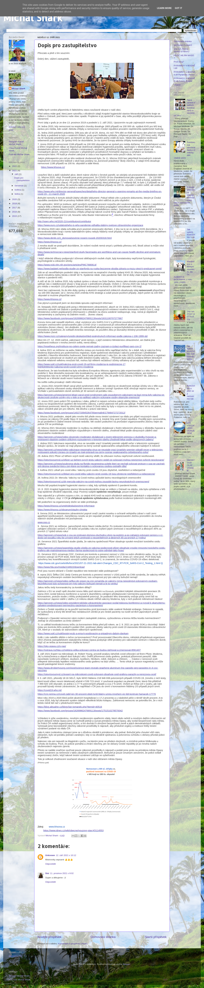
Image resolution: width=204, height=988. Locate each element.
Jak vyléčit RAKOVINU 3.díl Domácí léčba (191, 352)
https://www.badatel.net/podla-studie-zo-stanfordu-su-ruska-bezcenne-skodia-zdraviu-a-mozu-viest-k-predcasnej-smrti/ (100, 268)
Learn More (164, 8)
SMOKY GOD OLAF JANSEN (191, 465)
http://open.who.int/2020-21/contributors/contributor (64, 221)
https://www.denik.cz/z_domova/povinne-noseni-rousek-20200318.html (75, 238)
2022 (15, 166)
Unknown (50, 855)
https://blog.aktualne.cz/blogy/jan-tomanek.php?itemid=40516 (70, 707)
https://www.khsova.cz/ (53, 167)
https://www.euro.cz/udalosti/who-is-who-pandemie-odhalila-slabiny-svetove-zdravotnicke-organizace (90, 225)
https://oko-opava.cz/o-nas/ (52, 646)
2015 (15, 216)
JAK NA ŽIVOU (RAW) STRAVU (181, 50)
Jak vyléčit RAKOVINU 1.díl (191, 233)
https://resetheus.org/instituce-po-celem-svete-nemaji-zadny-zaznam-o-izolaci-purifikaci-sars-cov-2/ (90, 346)
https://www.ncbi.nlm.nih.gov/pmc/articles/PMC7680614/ (67, 264)
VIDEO (177, 85)
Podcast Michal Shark (19, 154)
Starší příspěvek (156, 937)
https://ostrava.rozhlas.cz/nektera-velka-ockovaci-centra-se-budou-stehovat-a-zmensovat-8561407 (89, 650)
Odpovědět (50, 864)
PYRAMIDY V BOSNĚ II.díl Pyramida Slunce (184, 73)
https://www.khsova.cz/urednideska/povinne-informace (66, 506)
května (18, 190)
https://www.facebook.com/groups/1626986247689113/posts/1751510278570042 (80, 710)
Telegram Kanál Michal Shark (16, 142)
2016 (15, 212)
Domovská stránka (103, 937)
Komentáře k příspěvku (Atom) (72, 943)
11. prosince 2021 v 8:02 (62, 873)
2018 (15, 203)
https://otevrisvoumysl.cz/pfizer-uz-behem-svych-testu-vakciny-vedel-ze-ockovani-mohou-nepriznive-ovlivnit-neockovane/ (101, 460)
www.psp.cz (44, 522)
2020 (15, 199)
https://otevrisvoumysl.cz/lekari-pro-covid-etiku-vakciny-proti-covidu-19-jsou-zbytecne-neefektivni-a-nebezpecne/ (96, 474)
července (19, 185)
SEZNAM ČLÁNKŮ (183, 45)
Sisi (47, 873)
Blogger (126, 964)
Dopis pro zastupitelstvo (22, 179)
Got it (178, 8)
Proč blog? (179, 62)
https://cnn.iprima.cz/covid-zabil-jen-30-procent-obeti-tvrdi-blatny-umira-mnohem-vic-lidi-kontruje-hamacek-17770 (97, 694)
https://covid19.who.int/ (50, 690)
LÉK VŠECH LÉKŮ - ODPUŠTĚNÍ (190, 428)
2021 (15, 170)
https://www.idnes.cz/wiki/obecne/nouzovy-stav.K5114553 (73, 830)
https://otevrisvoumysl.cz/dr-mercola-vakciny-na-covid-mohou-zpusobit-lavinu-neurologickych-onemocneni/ (93, 481)
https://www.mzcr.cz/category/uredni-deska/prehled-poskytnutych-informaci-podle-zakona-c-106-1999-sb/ (93, 336)
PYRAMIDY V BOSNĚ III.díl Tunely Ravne (184, 79)
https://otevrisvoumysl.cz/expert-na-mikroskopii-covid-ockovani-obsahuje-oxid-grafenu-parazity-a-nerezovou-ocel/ (97, 674)
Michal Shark (32, 17)
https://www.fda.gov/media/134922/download (61, 567)
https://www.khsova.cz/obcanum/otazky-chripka (62, 509)
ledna (18, 194)
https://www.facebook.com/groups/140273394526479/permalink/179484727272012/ (81, 412)
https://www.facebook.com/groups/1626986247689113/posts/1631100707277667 (80, 318)
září (17, 174)
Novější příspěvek (49, 937)
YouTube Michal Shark (19, 979)
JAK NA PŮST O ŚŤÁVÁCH (191, 315)
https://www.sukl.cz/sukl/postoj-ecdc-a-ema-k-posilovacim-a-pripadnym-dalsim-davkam (83, 633)
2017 (15, 207)
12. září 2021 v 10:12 (66, 855)
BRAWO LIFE (15, 956)
